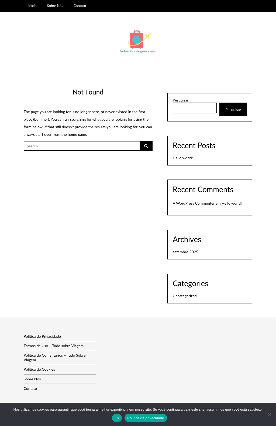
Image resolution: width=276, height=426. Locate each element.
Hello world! (183, 157)
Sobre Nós (55, 6)
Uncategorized (185, 295)
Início (32, 6)
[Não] (269, 414)
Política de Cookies (39, 369)
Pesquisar (181, 100)
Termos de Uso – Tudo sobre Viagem (54, 345)
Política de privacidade (145, 418)
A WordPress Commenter (194, 203)
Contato (80, 6)
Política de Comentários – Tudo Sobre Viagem (55, 357)
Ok (117, 418)
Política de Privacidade (42, 336)
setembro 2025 (185, 251)
